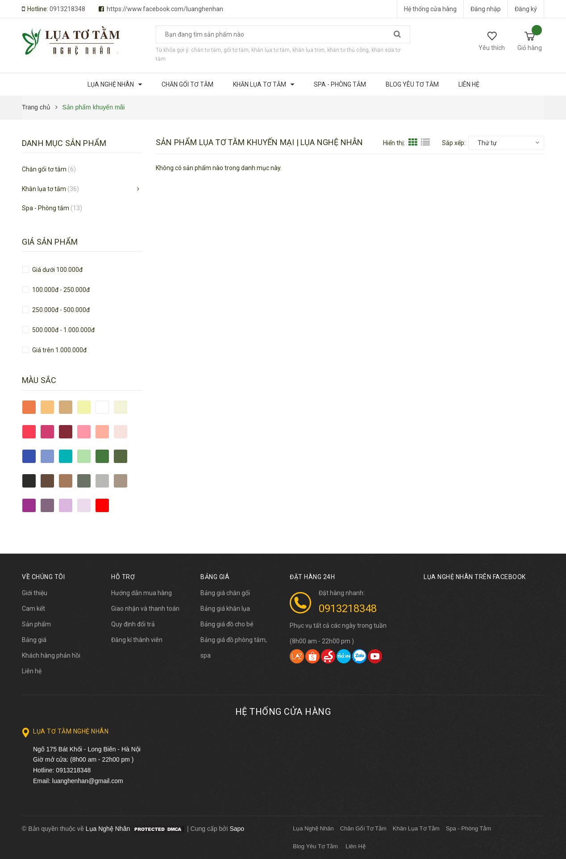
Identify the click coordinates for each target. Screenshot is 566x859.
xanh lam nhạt (47, 456)
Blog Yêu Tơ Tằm (315, 846)
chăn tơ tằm (206, 50)
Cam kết (33, 608)
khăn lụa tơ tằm (270, 50)
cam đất (65, 407)
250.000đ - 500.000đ (60, 309)
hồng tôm (102, 431)
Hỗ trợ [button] (123, 576)
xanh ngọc (65, 456)
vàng (84, 407)
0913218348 (67, 9)
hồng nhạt (120, 431)
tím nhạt (84, 505)
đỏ (29, 431)
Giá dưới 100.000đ (57, 269)
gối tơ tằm (236, 50)
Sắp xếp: (454, 142)
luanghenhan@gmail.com (87, 780)
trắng (102, 407)
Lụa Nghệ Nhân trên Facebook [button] (475, 576)
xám (102, 481)
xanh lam (29, 456)
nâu (65, 481)
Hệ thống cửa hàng (430, 9)
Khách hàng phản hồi (51, 655)
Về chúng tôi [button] (43, 576)
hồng (84, 431)
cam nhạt (47, 407)
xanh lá (102, 456)
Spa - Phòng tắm (52, 208)
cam (29, 407)
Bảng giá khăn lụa (225, 608)
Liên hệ (32, 671)
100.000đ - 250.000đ (60, 289)
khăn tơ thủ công (348, 50)
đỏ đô (65, 431)
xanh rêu (120, 456)
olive (84, 481)
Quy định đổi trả (133, 624)
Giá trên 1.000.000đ (59, 350)
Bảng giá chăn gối (225, 592)
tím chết (47, 505)
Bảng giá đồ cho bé (227, 624)
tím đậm (29, 505)
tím (65, 505)
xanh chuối (84, 456)
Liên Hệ (355, 846)
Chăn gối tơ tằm (49, 169)
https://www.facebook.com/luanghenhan (165, 9)
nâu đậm (47, 481)
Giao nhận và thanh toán (145, 608)
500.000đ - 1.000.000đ (63, 330)
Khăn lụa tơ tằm (50, 188)
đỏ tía (47, 431)
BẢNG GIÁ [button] (214, 576)
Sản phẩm (36, 624)
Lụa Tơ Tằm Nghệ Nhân (70, 731)
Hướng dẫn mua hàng (141, 592)
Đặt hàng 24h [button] (312, 576)
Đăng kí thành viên (136, 639)
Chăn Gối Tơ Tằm (363, 828)
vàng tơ (120, 407)
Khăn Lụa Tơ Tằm (416, 828)
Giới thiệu (34, 592)
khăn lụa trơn (308, 50)
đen (29, 481)
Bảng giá (34, 639)
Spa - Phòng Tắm (468, 828)
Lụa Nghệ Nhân (313, 828)
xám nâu (120, 481)
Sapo (236, 828)
